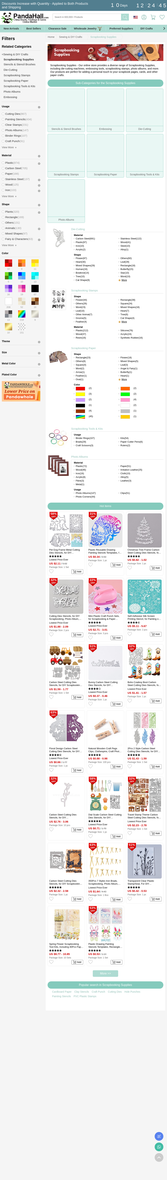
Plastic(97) (81, 242)
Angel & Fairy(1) (129, 368)
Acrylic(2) (80, 249)
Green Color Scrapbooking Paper (125, 394)
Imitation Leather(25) (131, 469)
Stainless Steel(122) (131, 238)
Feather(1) (81, 375)
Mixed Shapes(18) (130, 307)
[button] (164, 28)
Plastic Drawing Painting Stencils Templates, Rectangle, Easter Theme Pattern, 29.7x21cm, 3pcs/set (104, 945)
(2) (90, 388)
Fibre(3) (80, 480)
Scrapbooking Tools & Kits (87, 428)
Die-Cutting (78, 229)
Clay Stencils (81, 991)
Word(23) (80, 307)
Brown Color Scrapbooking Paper (80, 411)
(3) (90, 393)
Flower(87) (81, 258)
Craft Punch (98, 991)
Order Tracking (159, 1136)
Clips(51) (125, 493)
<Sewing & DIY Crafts (15, 54)
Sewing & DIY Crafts (70, 36)
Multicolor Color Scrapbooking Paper (80, 417)
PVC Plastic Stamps (85, 996)
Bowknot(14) (82, 272)
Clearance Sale (57, 28)
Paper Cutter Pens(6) (132, 441)
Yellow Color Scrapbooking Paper (80, 394)
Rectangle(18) (128, 265)
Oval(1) (80, 379)
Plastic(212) (82, 330)
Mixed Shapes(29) (85, 265)
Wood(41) (126, 242)
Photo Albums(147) (86, 493)
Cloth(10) (125, 473)
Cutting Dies (115, 991)
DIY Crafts (146, 28)
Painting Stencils (61, 996)
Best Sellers (33, 28)
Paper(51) (126, 466)
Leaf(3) (124, 364)
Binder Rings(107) (85, 438)
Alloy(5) (125, 477)
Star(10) (125, 272)
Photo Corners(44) (85, 496)
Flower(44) (81, 300)
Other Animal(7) (84, 314)
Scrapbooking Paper (83, 348)
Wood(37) (81, 334)
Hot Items (105, 506)
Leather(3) (126, 480)
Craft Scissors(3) (84, 445)
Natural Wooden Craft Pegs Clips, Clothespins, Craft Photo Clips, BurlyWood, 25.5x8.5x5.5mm (104, 750)
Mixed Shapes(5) (129, 361)
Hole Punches (132, 991)
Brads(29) (81, 441)
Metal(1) (80, 484)
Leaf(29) (125, 261)
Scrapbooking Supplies (103, 36)
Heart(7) (125, 310)
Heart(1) (125, 375)
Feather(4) (81, 321)
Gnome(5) (81, 318)
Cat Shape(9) (83, 280)
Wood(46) (81, 469)
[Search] (102, 17)
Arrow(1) (80, 372)
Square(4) (81, 364)
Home (51, 36)
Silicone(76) (127, 330)
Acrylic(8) (80, 477)
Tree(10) (80, 276)
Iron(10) (80, 245)
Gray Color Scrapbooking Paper (125, 411)
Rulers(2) (125, 445)
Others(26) (81, 303)
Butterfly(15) (127, 269)
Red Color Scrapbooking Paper (80, 389)
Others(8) (81, 361)
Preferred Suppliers (121, 28)
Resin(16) (81, 337)
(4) (135, 399)
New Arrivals (11, 28)
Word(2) (80, 368)
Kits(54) (125, 438)
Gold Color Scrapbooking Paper (125, 417)
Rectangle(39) (128, 300)
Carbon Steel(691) (85, 238)
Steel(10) (125, 245)
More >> (105, 973)
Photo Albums (79, 456)
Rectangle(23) (83, 357)
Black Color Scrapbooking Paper (80, 405)
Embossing (10, 97)
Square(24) (126, 303)
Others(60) (126, 258)
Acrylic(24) (126, 334)
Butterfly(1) (126, 372)
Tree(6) (124, 314)
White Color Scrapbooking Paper (125, 405)
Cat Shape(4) (128, 318)
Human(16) (81, 269)
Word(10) (125, 276)
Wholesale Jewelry (88, 29)
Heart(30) (81, 261)
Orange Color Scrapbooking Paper (125, 389)
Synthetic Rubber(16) (132, 337)
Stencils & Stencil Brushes (19, 64)
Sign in (143, 17)
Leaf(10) (80, 310)
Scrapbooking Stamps (84, 290)
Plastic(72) (81, 466)
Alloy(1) (125, 249)
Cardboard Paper (62, 991)
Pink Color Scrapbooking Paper (125, 400)
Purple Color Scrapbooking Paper (80, 400)
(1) (90, 405)
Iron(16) (80, 473)
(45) (91, 416)
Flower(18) (126, 357)
